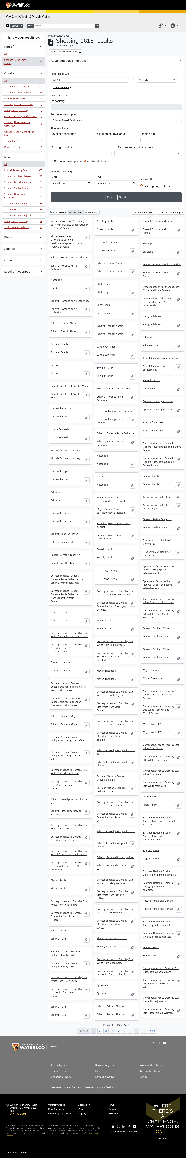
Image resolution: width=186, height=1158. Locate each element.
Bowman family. (105, 367)
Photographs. (104, 284)
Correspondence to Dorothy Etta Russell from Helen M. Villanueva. (69, 852)
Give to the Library (150, 1071)
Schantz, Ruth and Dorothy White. (115, 857)
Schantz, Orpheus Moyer (23, 93)
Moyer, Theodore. (152, 670)
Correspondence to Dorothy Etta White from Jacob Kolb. (115, 961)
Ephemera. (103, 985)
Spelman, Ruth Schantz (23, 228)
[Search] (64, 26)
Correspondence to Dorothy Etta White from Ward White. (115, 910)
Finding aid (147, 133)
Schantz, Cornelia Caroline (23, 105)
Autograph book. (152, 316)
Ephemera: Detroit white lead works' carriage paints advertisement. (159, 570)
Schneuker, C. (23, 142)
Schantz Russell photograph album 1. (116, 752)
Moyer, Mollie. (104, 620)
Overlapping (151, 186)
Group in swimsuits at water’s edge (162, 497)
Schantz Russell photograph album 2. (70, 801)
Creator (9, 73)
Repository (58, 101)
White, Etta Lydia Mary (23, 111)
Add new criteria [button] (61, 87)
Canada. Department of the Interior (23, 133)
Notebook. (56, 279)
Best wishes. (57, 365)
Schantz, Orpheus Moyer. (64, 533)
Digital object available (110, 133)
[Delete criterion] (181, 79)
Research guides (60, 1065)
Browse (16, 25)
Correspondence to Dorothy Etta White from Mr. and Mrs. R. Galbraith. (161, 695)
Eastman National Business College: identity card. (66, 953)
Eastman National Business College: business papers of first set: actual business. (68, 687)
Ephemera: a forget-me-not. (158, 401)
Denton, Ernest (23, 147)
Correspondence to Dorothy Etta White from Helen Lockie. (69, 979)
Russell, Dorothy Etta (23, 99)
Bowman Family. (59, 344)
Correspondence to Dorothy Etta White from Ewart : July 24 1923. (115, 593)
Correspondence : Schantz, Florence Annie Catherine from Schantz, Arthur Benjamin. (67, 579)
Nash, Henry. (150, 796)
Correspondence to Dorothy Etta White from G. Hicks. (69, 826)
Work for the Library (151, 1065)
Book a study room (105, 1065)
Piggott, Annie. (59, 880)
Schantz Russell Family (23, 87)
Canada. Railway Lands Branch (23, 117)
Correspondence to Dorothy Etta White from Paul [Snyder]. (115, 643)
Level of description (18, 271)
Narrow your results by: (23, 37)
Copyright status (61, 147)
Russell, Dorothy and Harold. (159, 221)
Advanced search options (69, 60)
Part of (9, 46)
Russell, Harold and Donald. (158, 900)
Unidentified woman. (108, 242)
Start (54, 177)
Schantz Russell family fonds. (23, 61)
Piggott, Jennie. (151, 850)
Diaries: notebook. (61, 612)
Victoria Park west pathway (65, 450)
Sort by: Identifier (143, 212)
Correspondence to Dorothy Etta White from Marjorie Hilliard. (115, 881)
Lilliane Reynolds (60, 429)
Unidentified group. (61, 471)
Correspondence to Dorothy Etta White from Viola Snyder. (115, 693)
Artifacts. (55, 492)
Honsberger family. (107, 570)
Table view (91, 212)
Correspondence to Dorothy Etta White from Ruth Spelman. (115, 722)
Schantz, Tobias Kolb (23, 204)
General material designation (137, 147)
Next (152, 1030)
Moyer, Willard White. (154, 724)
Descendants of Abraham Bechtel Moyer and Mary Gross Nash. (161, 288)
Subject (9, 248)
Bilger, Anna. (103, 304)
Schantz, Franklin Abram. (110, 263)
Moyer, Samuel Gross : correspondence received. (111, 499)
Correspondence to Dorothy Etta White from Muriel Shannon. (161, 600)
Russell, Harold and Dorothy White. (70, 386)
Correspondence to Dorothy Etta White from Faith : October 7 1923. (69, 634)
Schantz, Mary (23, 210)
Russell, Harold (105, 549)
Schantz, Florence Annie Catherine (23, 124)
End (98, 177)
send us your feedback (103, 1087)
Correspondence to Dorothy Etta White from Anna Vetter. (115, 804)
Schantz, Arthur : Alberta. (110, 1006)
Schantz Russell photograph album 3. (116, 833)
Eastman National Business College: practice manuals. (158, 923)
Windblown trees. (106, 346)
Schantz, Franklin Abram (23, 182)
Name (8, 157)
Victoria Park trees (153, 422)
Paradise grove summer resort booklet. (113, 525)
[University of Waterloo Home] (18, 5)
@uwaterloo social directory (123, 1131)
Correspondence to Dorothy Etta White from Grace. (161, 746)
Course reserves (59, 1071)
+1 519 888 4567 (18, 1114)
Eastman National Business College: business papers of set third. (68, 740)
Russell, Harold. (151, 380)
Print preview (58, 212)
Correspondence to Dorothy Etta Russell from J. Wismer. (161, 999)
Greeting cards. (105, 221)
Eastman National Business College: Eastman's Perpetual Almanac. (159, 821)
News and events (104, 1076)
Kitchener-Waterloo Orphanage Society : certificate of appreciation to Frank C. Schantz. (69, 225)
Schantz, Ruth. (58, 930)
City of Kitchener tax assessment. (161, 358)
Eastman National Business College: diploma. (112, 778)
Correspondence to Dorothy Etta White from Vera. (161, 772)
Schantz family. (151, 476)
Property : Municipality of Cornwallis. (156, 542)
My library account (61, 1076)
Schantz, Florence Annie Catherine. (70, 257)
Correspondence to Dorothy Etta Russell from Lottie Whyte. (161, 970)
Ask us (143, 1076)
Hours (98, 1071)
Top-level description (64, 114)
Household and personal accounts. (116, 411)
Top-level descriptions (68, 161)
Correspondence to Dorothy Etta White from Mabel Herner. (69, 771)
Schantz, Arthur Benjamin (23, 216)
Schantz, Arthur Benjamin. (157, 519)
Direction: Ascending (169, 212)
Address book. (151, 337)
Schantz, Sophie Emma (23, 188)
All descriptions (97, 161)
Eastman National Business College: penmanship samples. (159, 873)
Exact (168, 186)
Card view (75, 212)
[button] (162, 25)
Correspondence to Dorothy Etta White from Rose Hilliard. (69, 903)
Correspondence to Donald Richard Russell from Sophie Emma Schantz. (162, 447)
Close (66, 35)
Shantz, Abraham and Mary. (112, 938)
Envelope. (148, 243)
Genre (8, 260)
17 (143, 1030)
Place (8, 237)
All (5, 54)
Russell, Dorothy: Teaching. (65, 554)
